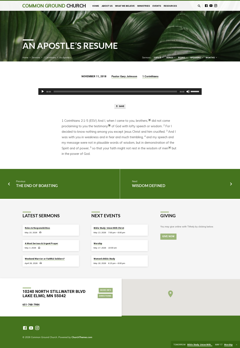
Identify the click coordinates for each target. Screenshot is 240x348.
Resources (170, 5)
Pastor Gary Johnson (124, 76)
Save (120, 106)
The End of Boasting (37, 186)
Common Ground (54, 6)
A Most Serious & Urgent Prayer (41, 243)
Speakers (197, 57)
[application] (120, 91)
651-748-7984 (31, 304)
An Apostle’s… (66, 57)
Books (183, 57)
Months (212, 57)
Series (171, 57)
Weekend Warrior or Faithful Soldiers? (45, 258)
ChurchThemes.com (82, 337)
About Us (107, 5)
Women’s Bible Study (104, 258)
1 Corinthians (50, 57)
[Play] (42, 91)
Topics (159, 57)
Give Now (168, 236)
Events (156, 5)
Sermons (36, 57)
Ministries (143, 5)
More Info (104, 289)
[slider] (115, 91)
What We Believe (125, 5)
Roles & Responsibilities (37, 228)
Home (95, 5)
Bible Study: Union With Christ (109, 228)
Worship (98, 243)
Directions (104, 296)
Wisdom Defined (148, 186)
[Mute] (188, 91)
